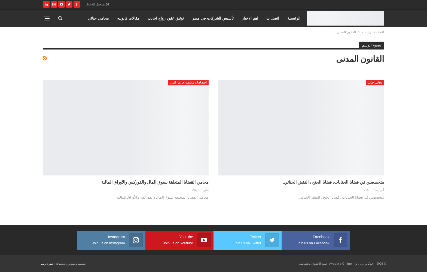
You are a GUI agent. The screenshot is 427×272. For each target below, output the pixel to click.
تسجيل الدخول (97, 4)
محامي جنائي (98, 18)
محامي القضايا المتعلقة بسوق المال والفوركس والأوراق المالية (155, 182)
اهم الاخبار (250, 18)
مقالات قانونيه (128, 18)
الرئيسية (293, 18)
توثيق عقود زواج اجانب (166, 18)
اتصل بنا (272, 18)
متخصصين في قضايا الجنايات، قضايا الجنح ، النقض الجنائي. (333, 182)
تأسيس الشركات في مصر (213, 18)
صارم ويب (47, 263)
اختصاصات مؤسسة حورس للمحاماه (187, 82)
